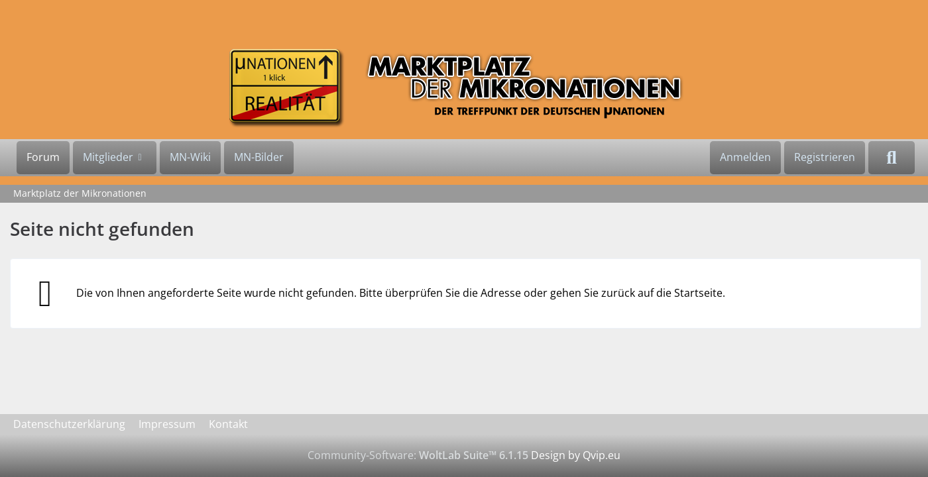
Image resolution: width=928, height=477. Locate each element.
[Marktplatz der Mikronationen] (464, 88)
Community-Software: (418, 455)
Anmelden (745, 157)
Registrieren (824, 157)
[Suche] (891, 157)
